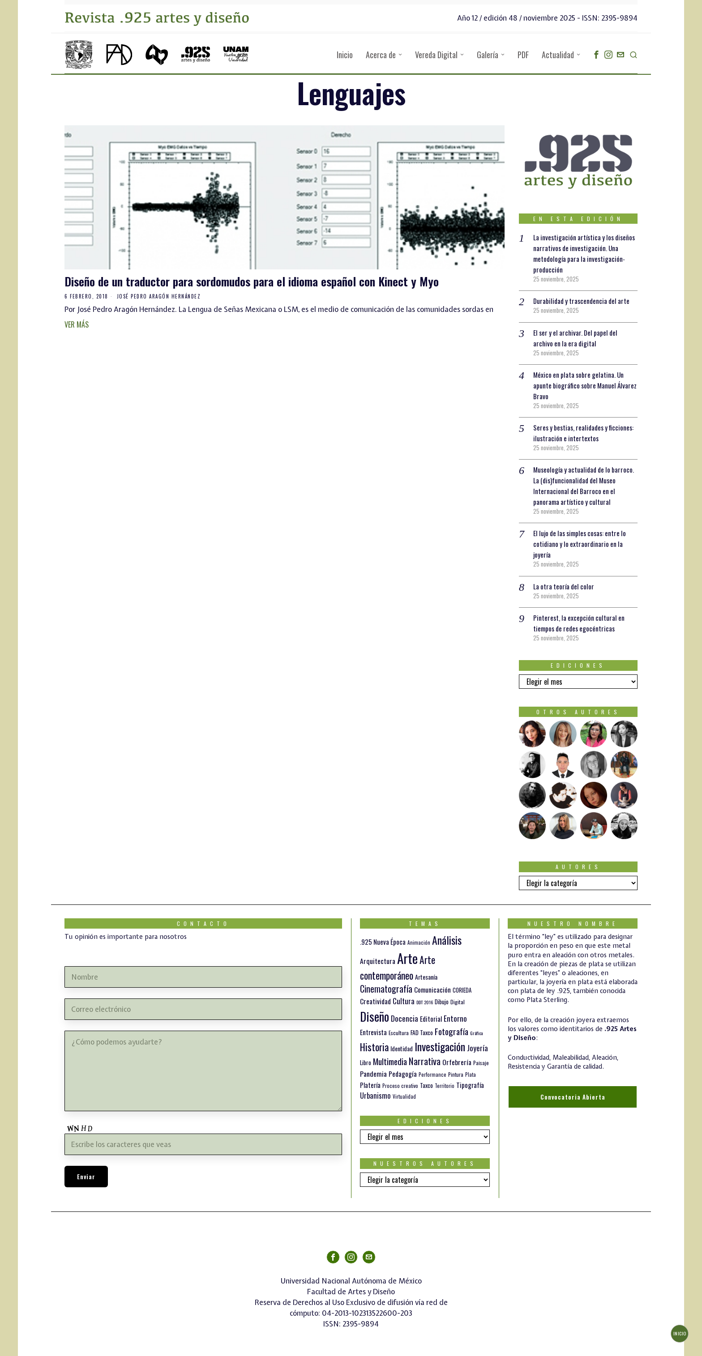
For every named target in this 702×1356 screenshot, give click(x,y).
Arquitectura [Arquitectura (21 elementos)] (377, 960)
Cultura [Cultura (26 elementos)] (404, 1000)
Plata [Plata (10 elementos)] (470, 1074)
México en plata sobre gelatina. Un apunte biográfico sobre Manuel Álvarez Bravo (580, 385)
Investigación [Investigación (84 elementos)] (440, 1046)
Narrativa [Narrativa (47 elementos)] (425, 1061)
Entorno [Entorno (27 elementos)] (455, 1018)
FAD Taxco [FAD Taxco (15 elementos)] (422, 1032)
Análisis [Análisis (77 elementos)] (447, 940)
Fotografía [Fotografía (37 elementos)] (451, 1031)
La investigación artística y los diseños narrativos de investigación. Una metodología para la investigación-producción (582, 253)
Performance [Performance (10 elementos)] (432, 1074)
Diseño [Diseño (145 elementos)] (374, 1016)
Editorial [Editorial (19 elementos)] (431, 1018)
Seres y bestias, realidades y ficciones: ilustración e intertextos (580, 432)
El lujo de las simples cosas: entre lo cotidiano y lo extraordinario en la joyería (583, 544)
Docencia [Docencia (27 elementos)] (404, 1018)
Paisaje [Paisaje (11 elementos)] (481, 1062)
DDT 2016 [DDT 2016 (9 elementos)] (424, 1002)
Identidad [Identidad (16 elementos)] (401, 1048)
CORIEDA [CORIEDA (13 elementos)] (462, 990)
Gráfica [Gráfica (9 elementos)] (476, 1032)
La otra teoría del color (565, 586)
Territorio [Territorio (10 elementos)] (444, 1085)
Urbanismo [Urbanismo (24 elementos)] (375, 1095)
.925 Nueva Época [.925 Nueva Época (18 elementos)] (383, 942)
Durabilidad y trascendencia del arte (583, 300)
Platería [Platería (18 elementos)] (370, 1085)
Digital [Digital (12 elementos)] (457, 1002)
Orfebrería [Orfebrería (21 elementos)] (456, 1062)
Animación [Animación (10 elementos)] (418, 942)
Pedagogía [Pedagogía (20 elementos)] (403, 1074)
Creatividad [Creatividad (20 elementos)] (375, 1001)
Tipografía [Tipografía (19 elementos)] (470, 1085)
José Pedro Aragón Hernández (159, 296)
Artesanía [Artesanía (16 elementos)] (426, 976)
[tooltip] (596, 54)
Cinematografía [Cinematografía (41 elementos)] (386, 988)
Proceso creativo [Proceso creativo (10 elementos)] (400, 1085)
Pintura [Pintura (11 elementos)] (455, 1074)
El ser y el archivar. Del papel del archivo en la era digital (577, 338)
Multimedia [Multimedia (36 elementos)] (390, 1061)
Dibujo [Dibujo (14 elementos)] (442, 1001)
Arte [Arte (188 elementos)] (407, 958)
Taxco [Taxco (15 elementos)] (426, 1085)
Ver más (76, 324)
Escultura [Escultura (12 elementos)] (399, 1032)
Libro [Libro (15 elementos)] (365, 1062)
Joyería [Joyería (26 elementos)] (477, 1047)
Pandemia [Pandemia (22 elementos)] (373, 1073)
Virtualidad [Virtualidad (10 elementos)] (404, 1096)
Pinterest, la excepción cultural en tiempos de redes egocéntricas (580, 623)
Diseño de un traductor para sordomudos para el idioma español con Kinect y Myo (251, 281)
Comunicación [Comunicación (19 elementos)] (432, 989)
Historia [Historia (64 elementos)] (374, 1046)
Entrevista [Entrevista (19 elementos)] (373, 1032)
